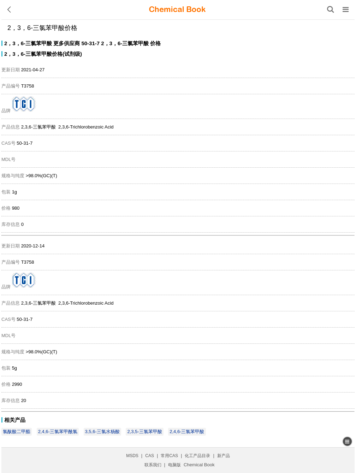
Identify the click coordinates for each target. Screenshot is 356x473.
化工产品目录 (197, 455)
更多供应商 (66, 43)
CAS (149, 455)
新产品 (223, 455)
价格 (155, 43)
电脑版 (174, 464)
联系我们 (152, 464)
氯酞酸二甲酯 (16, 431)
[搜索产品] (330, 10)
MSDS (132, 455)
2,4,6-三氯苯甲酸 (187, 431)
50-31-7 (90, 43)
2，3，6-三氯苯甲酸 (28, 43)
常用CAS (169, 455)
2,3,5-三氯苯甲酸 (144, 431)
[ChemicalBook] (177, 9)
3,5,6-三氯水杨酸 (102, 431)
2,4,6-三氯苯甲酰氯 (57, 431)
